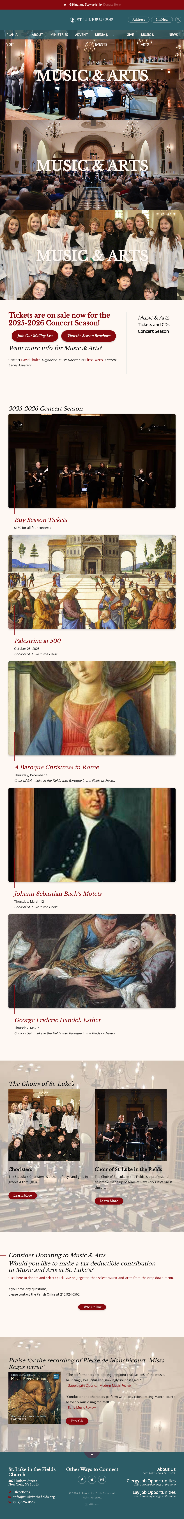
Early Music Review (82, 1407)
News (173, 34)
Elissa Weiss (94, 360)
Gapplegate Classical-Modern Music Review (100, 1385)
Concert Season (153, 331)
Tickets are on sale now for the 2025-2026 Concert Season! (59, 319)
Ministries (59, 34)
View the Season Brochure (88, 336)
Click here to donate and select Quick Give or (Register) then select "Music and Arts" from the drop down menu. (91, 1278)
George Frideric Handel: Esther (57, 1020)
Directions (19, 1492)
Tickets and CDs (153, 324)
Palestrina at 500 (37, 641)
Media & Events (101, 35)
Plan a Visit (11, 35)
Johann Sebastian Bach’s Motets (58, 893)
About (37, 34)
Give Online (92, 1307)
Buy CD (77, 1421)
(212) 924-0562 (21, 1502)
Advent (81, 34)
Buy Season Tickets (40, 520)
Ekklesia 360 (92, 1504)
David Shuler (30, 360)
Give (130, 34)
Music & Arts (147, 35)
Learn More (22, 1195)
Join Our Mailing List (34, 336)
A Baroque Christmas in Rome (56, 767)
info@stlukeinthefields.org (31, 1497)
